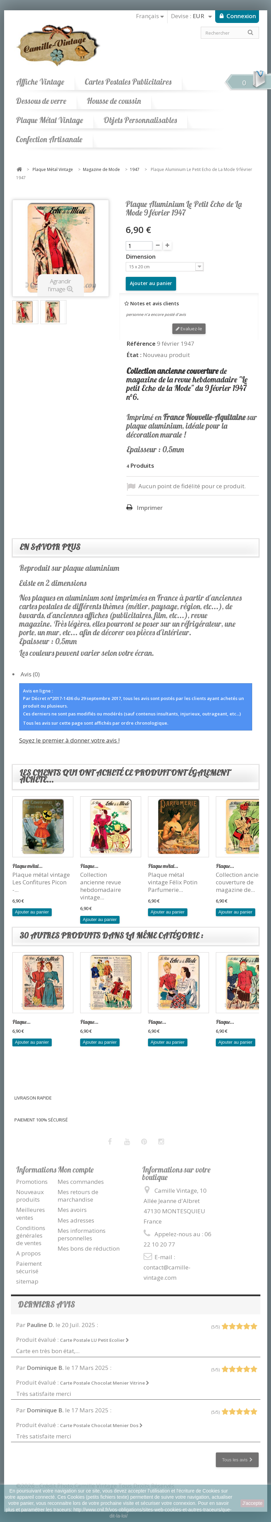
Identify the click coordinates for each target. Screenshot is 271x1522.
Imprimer (150, 508)
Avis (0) (30, 674)
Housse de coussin (114, 101)
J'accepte (252, 1503)
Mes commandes (81, 1182)
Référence (141, 343)
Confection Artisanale (49, 139)
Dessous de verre (41, 101)
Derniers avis (46, 1305)
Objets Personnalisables (140, 120)
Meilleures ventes (30, 1213)
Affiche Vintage (40, 82)
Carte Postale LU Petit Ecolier (94, 1340)
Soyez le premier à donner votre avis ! (69, 740)
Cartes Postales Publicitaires (128, 82)
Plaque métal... (27, 866)
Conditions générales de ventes (30, 1235)
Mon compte (76, 1170)
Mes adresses (76, 1220)
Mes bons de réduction (89, 1248)
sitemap (27, 1281)
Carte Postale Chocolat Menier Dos (101, 1425)
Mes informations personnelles (82, 1234)
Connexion (240, 16)
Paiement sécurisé (29, 1267)
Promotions (32, 1182)
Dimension (141, 256)
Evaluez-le (189, 329)
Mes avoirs (72, 1210)
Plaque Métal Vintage (49, 120)
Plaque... (89, 866)
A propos (28, 1253)
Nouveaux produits (30, 1195)
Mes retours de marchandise (78, 1195)
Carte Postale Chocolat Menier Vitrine (104, 1383)
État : (133, 355)
